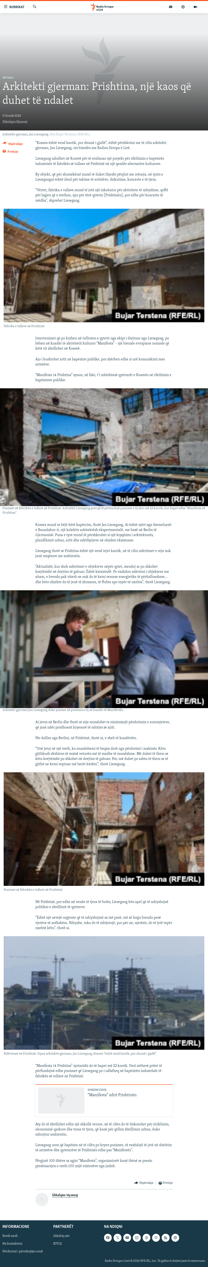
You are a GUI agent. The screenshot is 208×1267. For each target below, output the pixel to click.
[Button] (13, 144)
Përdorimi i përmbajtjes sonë (22, 1251)
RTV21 (57, 1243)
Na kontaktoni (12, 1243)
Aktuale (8, 77)
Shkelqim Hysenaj (14, 122)
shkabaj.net (61, 1236)
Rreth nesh (10, 1236)
